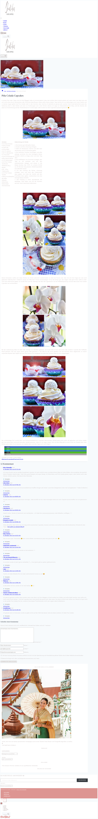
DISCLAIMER (6, 792)
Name (26, 645)
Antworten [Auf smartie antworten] (6, 506)
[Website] (12, 652)
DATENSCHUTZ (7, 796)
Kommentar (37, 642)
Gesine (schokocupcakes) (10, 592)
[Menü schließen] (1, 803)
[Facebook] (2, 817)
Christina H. (6, 508)
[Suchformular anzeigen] (6, 36)
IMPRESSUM (6, 794)
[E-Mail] (12, 649)
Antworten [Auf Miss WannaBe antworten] (6, 481)
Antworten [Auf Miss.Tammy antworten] (6, 543)
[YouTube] (5, 33)
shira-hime (6, 483)
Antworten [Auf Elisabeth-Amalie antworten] (6, 532)
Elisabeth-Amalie (8, 520)
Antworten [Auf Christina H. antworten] (6, 518)
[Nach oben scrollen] (2, 800)
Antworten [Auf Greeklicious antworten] (6, 618)
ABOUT (5, 30)
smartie (5, 494)
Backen (4, 459)
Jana (4, 569)
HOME (5, 20)
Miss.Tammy (6, 533)
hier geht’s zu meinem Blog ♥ (16, 527)
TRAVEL (5, 26)
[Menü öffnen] (4, 56)
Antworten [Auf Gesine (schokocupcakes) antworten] (6, 606)
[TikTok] (9, 817)
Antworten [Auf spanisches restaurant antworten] (6, 555)
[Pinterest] (3, 33)
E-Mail (26, 649)
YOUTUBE (6, 28)
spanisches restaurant (9, 545)
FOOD (5, 24)
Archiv (4, 757)
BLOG (4, 22)
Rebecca (5, 581)
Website (26, 652)
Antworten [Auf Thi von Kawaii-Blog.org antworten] (6, 567)
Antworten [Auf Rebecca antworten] (6, 591)
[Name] (12, 645)
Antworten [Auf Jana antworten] (6, 579)
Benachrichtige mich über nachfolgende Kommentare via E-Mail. (20, 658)
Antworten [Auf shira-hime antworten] (6, 493)
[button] (7, 447)
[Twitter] (3, 817)
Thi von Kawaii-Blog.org (10, 557)
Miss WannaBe (7, 467)
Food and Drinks (18, 459)
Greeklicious (6, 608)
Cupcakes (10, 459)
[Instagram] (2, 33)
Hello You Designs (21, 789)
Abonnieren (82, 780)
